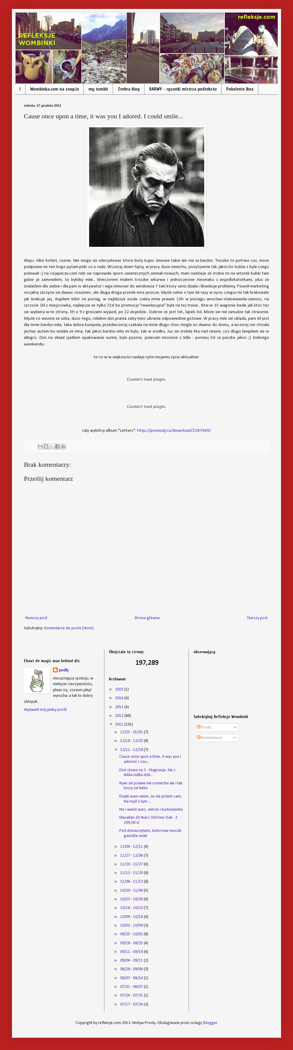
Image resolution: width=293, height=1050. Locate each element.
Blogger (210, 1023)
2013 (119, 707)
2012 (119, 716)
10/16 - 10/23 (132, 908)
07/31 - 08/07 (132, 987)
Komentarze (209, 738)
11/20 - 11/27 (132, 864)
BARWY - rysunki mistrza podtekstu (183, 89)
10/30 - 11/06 (132, 890)
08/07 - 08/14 (132, 978)
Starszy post (257, 618)
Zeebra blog (129, 89)
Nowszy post (36, 618)
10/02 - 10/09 (132, 925)
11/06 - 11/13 (132, 881)
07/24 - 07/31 (132, 995)
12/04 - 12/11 (132, 846)
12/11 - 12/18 (132, 750)
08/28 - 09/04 (132, 969)
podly (63, 670)
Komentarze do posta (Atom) (69, 628)
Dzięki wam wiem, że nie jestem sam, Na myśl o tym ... (150, 799)
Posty (204, 727)
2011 (119, 724)
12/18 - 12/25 (132, 741)
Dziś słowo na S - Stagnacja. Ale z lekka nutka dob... (147, 772)
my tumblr (98, 89)
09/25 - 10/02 (132, 934)
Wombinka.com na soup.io (54, 89)
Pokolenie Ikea (240, 89)
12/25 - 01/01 (132, 732)
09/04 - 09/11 (132, 960)
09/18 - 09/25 (132, 943)
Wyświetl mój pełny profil (45, 710)
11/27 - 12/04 (132, 855)
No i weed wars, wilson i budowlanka (151, 809)
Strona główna (147, 618)
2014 (119, 698)
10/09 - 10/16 (132, 917)
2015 (119, 689)
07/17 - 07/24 (132, 1004)
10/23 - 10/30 (132, 899)
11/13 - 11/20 (132, 873)
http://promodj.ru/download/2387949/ (174, 430)
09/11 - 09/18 (132, 952)
